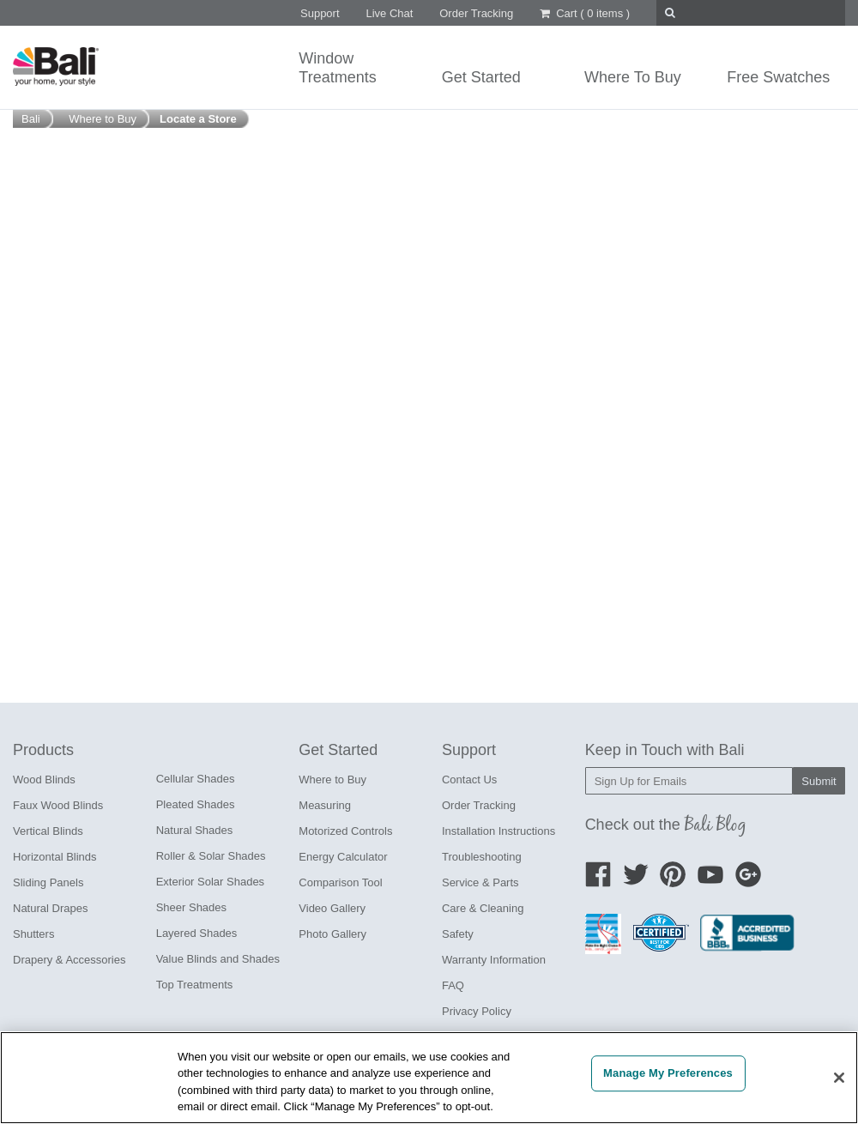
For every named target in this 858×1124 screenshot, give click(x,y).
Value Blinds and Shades (218, 958)
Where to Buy (332, 779)
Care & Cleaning (482, 908)
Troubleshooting (482, 856)
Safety (458, 934)
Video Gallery (332, 908)
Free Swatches (778, 77)
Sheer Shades (191, 907)
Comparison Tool (340, 882)
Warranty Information (494, 959)
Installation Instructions (498, 831)
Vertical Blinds (48, 831)
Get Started (481, 77)
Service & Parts (480, 882)
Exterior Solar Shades (210, 881)
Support (320, 13)
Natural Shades (194, 830)
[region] (429, 1077)
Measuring (325, 805)
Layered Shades (197, 933)
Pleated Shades (195, 804)
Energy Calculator (343, 856)
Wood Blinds (44, 779)
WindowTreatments (337, 68)
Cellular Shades (195, 778)
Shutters (33, 934)
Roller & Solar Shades (211, 855)
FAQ (453, 985)
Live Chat (389, 13)
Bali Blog (715, 824)
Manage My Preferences (668, 1073)
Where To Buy (632, 77)
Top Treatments (194, 984)
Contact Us (469, 779)
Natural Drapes (50, 908)
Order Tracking (476, 13)
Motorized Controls (345, 831)
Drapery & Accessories (69, 959)
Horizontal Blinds (55, 856)
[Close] (839, 1078)
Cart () (585, 13)
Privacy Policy (476, 1011)
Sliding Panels (48, 882)
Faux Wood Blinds (58, 805)
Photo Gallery (332, 934)
